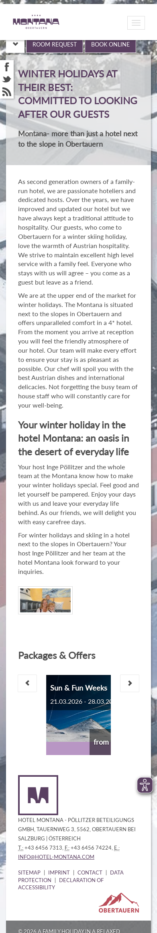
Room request (55, 44)
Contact (89, 872)
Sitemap (29, 872)
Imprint (59, 872)
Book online (110, 44)
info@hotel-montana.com (56, 857)
